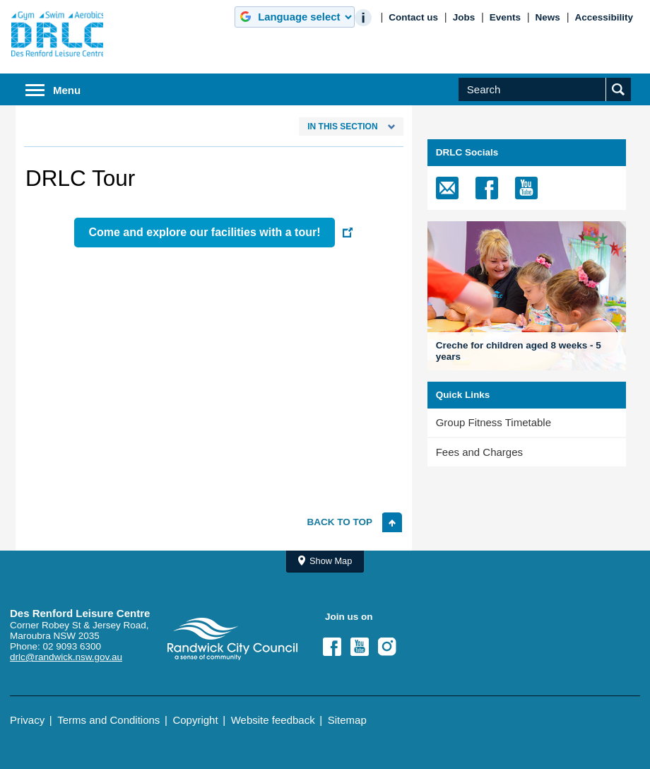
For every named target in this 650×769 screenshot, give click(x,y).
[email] (447, 188)
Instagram (391, 647)
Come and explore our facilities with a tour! (204, 232)
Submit (622, 100)
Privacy (27, 720)
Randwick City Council (57, 34)
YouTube (363, 647)
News (548, 17)
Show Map (330, 561)
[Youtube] (526, 188)
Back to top (340, 522)
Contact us (413, 17)
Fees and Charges (479, 452)
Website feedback (273, 720)
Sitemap (347, 720)
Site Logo (232, 639)
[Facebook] (486, 188)
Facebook (336, 647)
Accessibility (603, 17)
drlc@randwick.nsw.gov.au (66, 657)
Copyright (195, 720)
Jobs (464, 17)
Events (505, 17)
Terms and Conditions (108, 720)
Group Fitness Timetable (493, 422)
